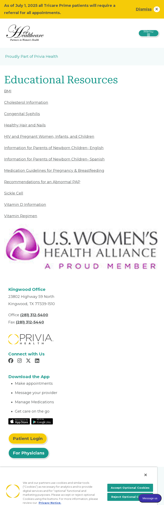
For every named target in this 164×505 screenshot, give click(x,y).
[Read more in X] (29, 361)
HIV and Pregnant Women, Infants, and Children (49, 136)
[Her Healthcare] (24, 33)
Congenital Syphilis (22, 114)
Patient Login (28, 438)
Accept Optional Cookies (130, 487)
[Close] (145, 474)
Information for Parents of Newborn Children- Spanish (54, 159)
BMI (7, 91)
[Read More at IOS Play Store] (19, 421)
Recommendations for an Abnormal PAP (42, 182)
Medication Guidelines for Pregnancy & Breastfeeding (54, 170)
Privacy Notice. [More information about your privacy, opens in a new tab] (50, 502)
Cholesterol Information (26, 102)
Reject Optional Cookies (130, 496)
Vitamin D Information (25, 204)
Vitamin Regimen (20, 216)
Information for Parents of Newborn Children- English (54, 148)
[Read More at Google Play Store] (42, 421)
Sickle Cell (13, 193)
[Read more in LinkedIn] (38, 361)
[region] (78, 486)
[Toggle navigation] (148, 33)
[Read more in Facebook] (11, 361)
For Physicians (28, 453)
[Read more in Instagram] (20, 361)
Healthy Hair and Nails (25, 125)
